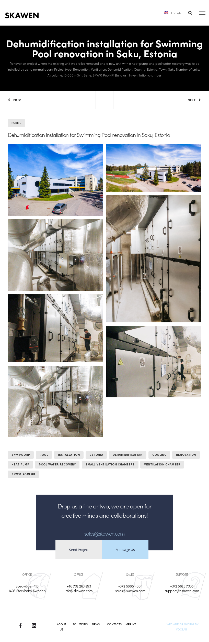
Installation (69, 454)
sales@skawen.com (130, 590)
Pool (44, 454)
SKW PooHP (20, 454)
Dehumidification (128, 454)
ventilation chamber (162, 464)
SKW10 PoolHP (23, 474)
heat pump (20, 464)
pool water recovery (57, 464)
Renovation (186, 454)
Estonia (96, 454)
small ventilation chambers (110, 464)
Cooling (159, 454)
